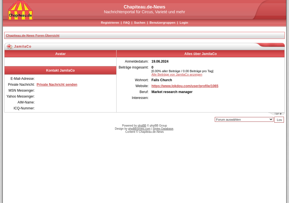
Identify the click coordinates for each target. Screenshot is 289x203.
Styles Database (163, 128)
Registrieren (110, 22)
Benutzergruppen (162, 22)
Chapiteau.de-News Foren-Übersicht (32, 35)
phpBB (142, 125)
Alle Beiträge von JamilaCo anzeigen (177, 74)
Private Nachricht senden (57, 85)
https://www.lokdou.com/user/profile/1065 (185, 86)
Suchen (139, 22)
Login (183, 22)
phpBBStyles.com (139, 128)
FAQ (126, 22)
